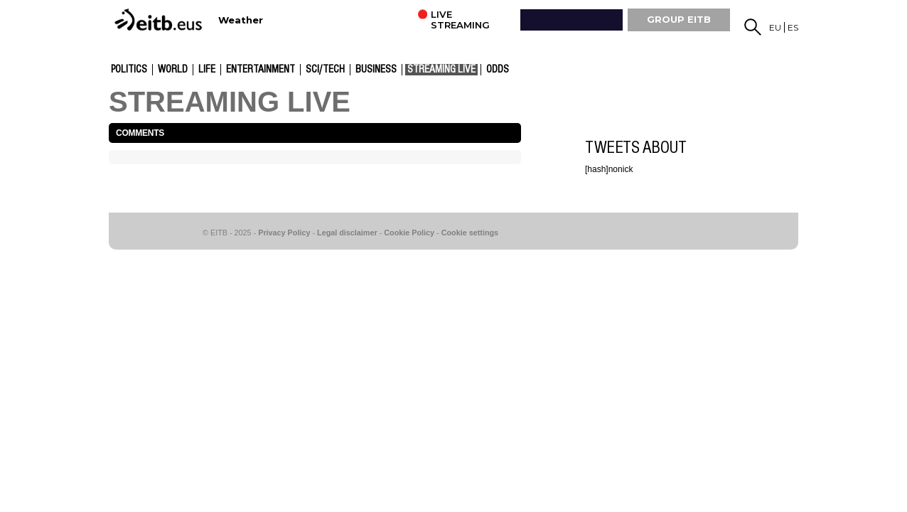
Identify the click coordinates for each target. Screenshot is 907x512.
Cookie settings (469, 232)
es (793, 27)
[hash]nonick (609, 169)
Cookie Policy (409, 232)
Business (376, 69)
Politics (129, 69)
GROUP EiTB (679, 19)
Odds (497, 69)
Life (206, 69)
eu (775, 27)
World (173, 69)
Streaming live (441, 69)
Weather (240, 20)
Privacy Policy (284, 232)
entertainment (260, 69)
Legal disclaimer (347, 232)
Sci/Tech (325, 69)
